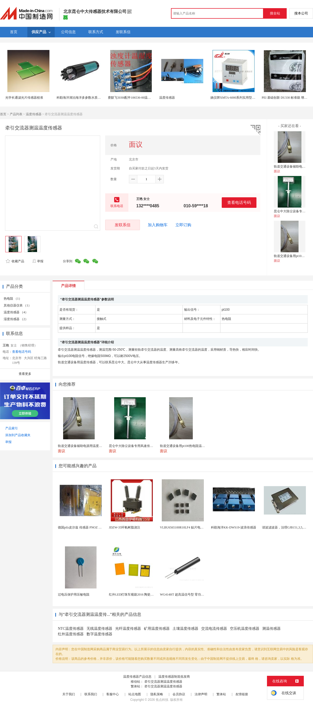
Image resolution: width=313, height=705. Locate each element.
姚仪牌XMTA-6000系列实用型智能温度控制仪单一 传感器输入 (253, 97)
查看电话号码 (239, 202)
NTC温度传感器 (71, 629)
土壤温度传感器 (185, 629)
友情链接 (241, 694)
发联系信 (122, 225)
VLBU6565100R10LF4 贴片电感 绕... (185, 527)
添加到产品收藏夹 (18, 435)
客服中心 (112, 694)
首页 (3, 114)
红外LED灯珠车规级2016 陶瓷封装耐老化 (137, 594)
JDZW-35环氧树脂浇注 (124, 527)
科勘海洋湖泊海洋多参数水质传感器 (82, 97)
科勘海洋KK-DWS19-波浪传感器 (233, 527)
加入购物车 (158, 225)
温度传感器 (167, 97)
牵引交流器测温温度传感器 (163, 681)
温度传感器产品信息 (137, 676)
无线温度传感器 (99, 629)
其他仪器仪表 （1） (17, 305)
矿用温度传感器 (157, 629)
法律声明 (201, 694)
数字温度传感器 (99, 634)
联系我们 (90, 694)
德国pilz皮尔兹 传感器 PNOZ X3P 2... (83, 527)
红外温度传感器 (71, 634)
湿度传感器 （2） (16, 319)
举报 (37, 261)
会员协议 (179, 694)
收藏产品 (15, 261)
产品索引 (11, 428)
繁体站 (221, 694)
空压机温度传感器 (244, 629)
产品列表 (16, 114)
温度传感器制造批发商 (174, 676)
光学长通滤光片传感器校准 (24, 97)
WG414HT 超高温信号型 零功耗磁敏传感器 (190, 594)
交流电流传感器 (214, 629)
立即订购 (183, 225)
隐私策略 (156, 694)
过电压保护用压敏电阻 (73, 594)
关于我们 (68, 694)
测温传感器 (271, 629)
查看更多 (25, 374)
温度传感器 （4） (16, 312)
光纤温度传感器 (128, 629)
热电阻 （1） (13, 298)
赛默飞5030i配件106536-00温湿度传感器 (135, 97)
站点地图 (134, 694)
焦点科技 (162, 700)
